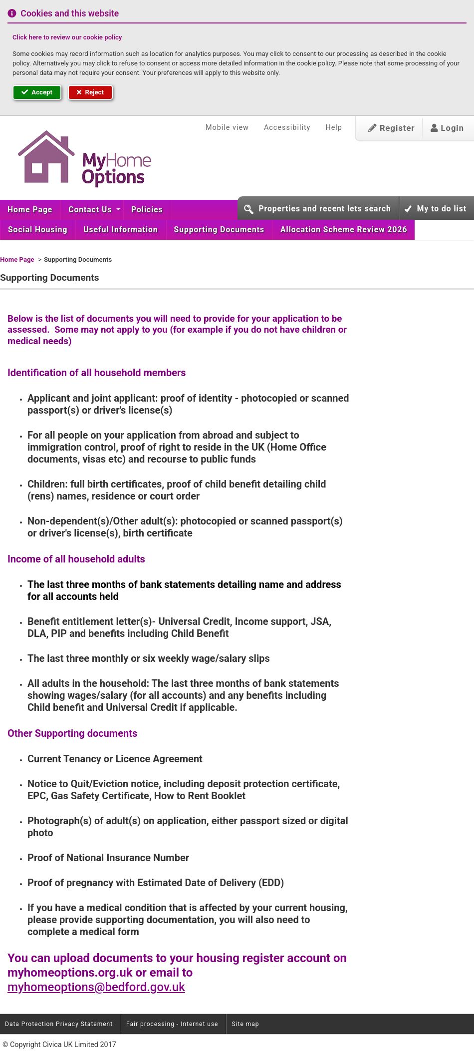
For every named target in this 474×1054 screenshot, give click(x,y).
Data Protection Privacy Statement (59, 1024)
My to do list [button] (442, 208)
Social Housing (37, 229)
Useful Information (120, 229)
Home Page (29, 209)
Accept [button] (36, 92)
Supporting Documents (219, 229)
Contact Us (91, 209)
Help (333, 127)
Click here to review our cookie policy (67, 37)
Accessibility (287, 127)
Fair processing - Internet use (172, 1024)
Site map (245, 1024)
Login (447, 128)
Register (391, 128)
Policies (147, 209)
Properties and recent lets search (324, 208)
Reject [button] (90, 92)
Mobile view (227, 127)
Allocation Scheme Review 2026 (343, 229)
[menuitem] (30, 210)
